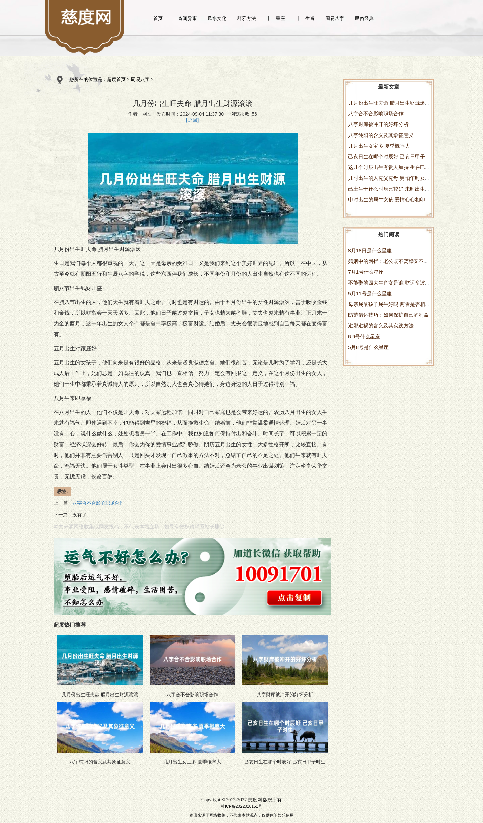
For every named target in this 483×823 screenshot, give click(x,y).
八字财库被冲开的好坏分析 (378, 124)
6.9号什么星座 (364, 336)
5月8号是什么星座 (368, 347)
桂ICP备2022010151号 (241, 806)
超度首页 (116, 79)
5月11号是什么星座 (370, 293)
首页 (158, 18)
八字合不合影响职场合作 (376, 113)
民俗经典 (364, 18)
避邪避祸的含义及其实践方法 (381, 325)
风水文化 (217, 18)
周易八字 (334, 18)
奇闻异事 (187, 18)
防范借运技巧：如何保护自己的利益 (388, 315)
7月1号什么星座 (366, 272)
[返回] (192, 120)
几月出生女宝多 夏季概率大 (379, 146)
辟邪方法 (246, 18)
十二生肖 (305, 18)
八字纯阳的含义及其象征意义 (381, 135)
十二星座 (275, 18)
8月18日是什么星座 (370, 250)
